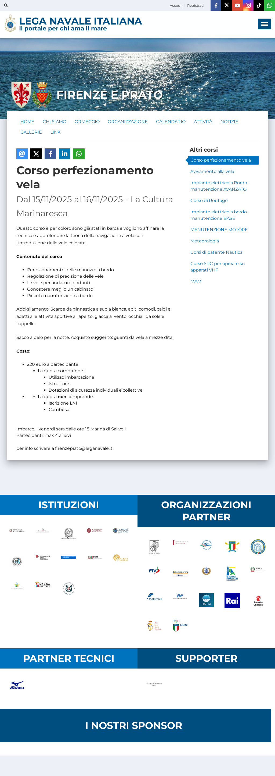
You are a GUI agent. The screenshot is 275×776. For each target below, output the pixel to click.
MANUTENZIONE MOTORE (219, 229)
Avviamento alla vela (212, 171)
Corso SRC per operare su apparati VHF (217, 267)
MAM (195, 281)
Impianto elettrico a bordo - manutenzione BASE (219, 215)
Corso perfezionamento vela (220, 160)
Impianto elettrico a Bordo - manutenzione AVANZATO (220, 186)
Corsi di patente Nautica (216, 252)
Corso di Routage (209, 200)
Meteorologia (204, 241)
